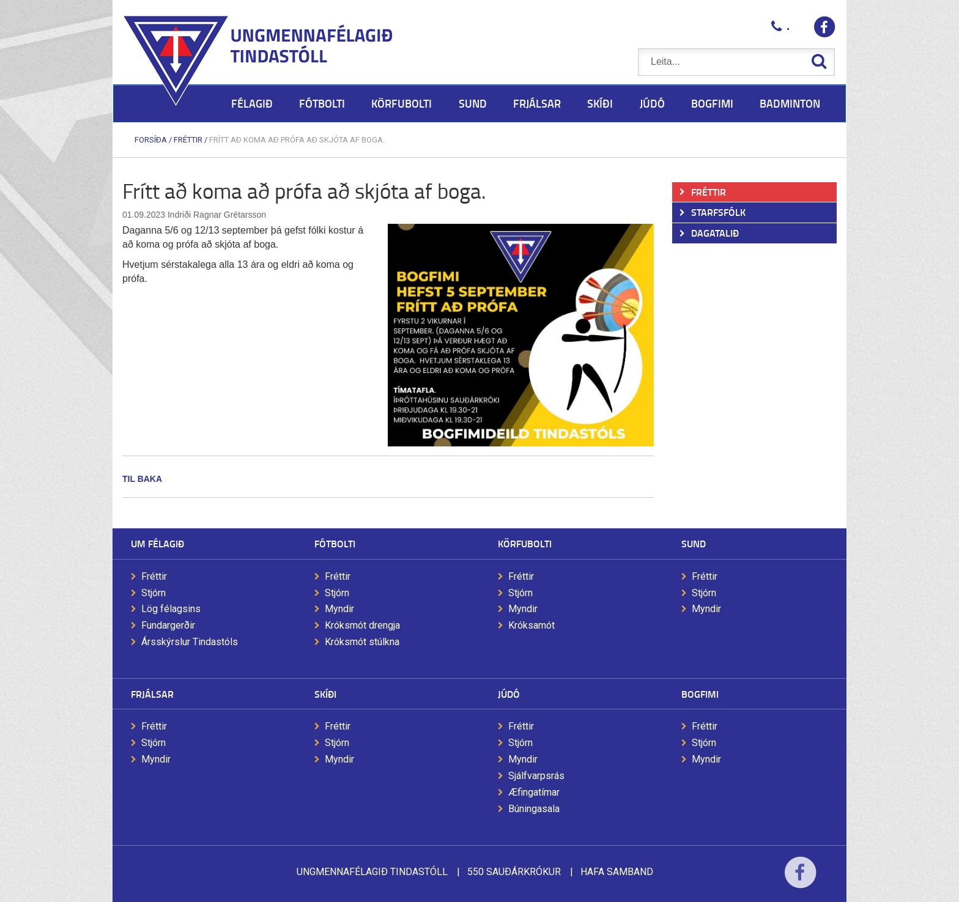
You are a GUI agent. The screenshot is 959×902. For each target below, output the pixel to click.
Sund (693, 543)
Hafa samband (616, 872)
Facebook (800, 880)
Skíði (325, 694)
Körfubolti (525, 543)
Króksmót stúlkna (362, 642)
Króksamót (531, 625)
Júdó (509, 694)
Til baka (142, 479)
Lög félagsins (171, 609)
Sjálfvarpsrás (536, 776)
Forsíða (151, 139)
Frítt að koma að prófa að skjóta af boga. (297, 139)
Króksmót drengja (362, 625)
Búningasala (534, 809)
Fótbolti (334, 543)
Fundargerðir (168, 625)
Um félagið (157, 543)
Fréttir (188, 139)
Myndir (339, 609)
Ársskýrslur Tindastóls (189, 642)
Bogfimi (700, 694)
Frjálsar (152, 694)
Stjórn (153, 593)
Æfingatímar (534, 792)
